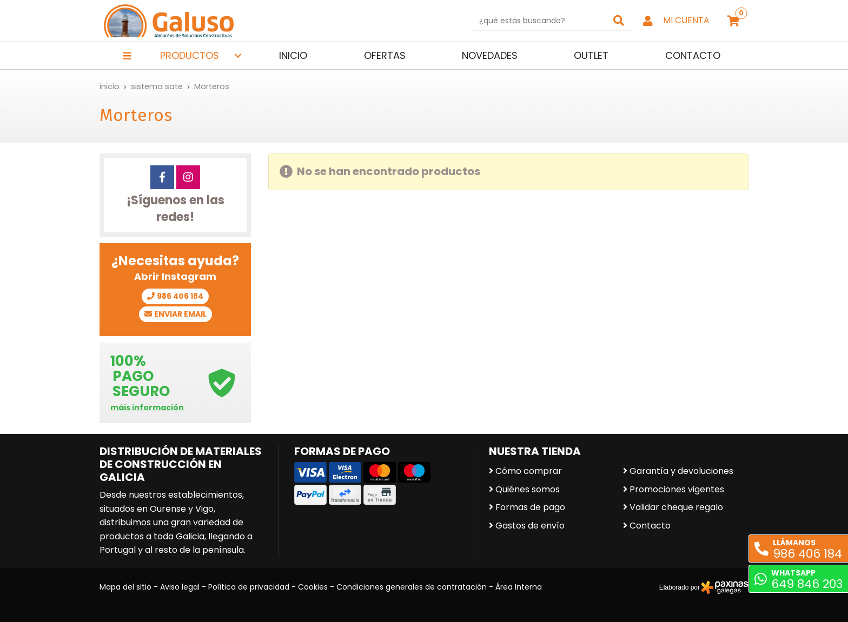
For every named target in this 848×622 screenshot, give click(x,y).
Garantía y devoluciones (681, 471)
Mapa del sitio (125, 586)
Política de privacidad (248, 586)
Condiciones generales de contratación (411, 586)
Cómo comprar (528, 471)
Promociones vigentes (677, 489)
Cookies (313, 586)
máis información (147, 407)
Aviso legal (180, 586)
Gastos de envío (530, 525)
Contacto (650, 525)
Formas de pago (530, 507)
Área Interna (518, 586)
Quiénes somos (527, 489)
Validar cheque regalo (676, 507)
